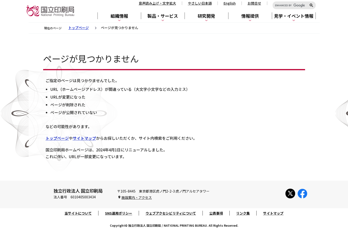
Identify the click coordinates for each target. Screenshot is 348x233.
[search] (290, 5)
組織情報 (119, 16)
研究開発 (206, 16)
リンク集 (243, 213)
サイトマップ (84, 138)
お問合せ (254, 3)
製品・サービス (162, 16)
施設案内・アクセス (136, 197)
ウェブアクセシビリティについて (171, 213)
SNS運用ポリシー (118, 213)
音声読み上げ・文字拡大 (157, 3)
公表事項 (216, 213)
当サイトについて (78, 213)
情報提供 (250, 16)
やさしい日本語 (200, 3)
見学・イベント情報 (293, 16)
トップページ (78, 27)
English (230, 3)
